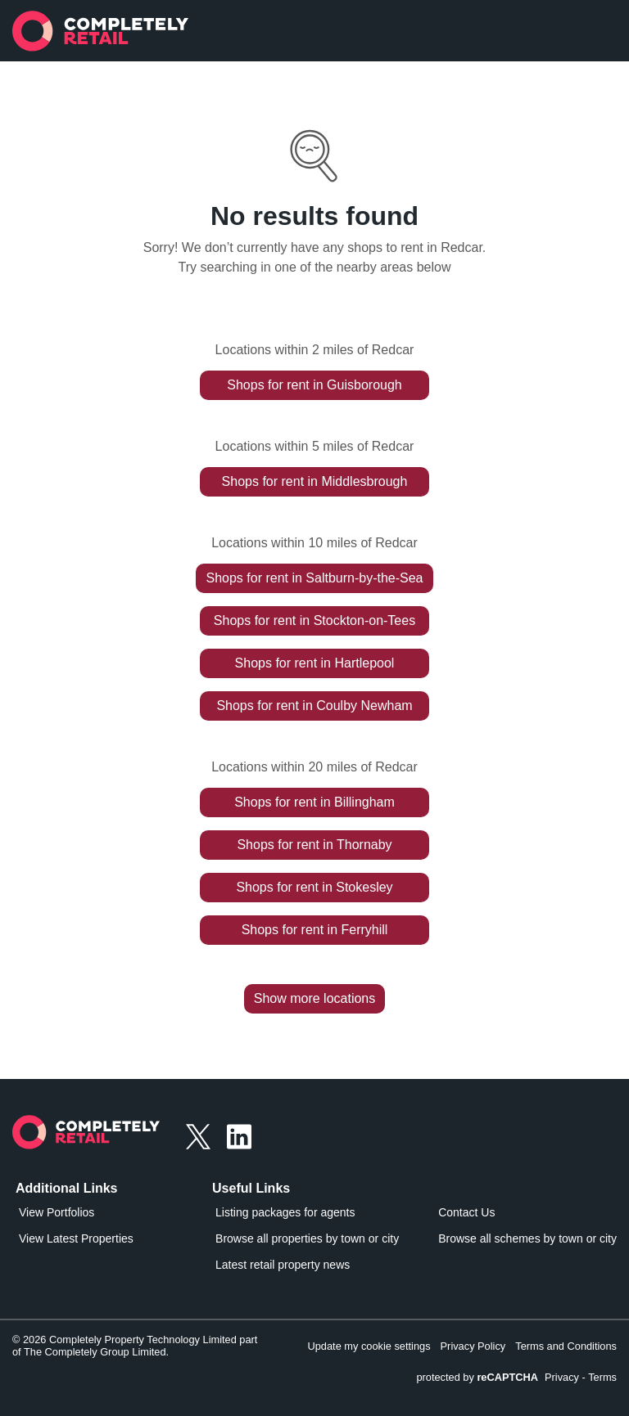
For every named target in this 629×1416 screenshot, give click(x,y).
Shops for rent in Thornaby (314, 845)
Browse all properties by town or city (307, 1238)
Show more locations (315, 998)
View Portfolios (56, 1212)
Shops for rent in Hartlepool (315, 663)
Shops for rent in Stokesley (314, 887)
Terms (602, 1377)
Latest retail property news (282, 1264)
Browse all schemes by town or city (527, 1238)
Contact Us (466, 1212)
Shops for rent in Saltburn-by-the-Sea (314, 578)
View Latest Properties (76, 1238)
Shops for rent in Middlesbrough (315, 481)
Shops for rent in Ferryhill (315, 930)
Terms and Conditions (566, 1346)
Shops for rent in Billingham (314, 802)
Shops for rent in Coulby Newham (314, 705)
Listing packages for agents (285, 1212)
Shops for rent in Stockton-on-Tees (314, 620)
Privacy (562, 1377)
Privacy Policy (473, 1346)
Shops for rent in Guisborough (314, 385)
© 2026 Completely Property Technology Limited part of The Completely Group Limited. (134, 1345)
